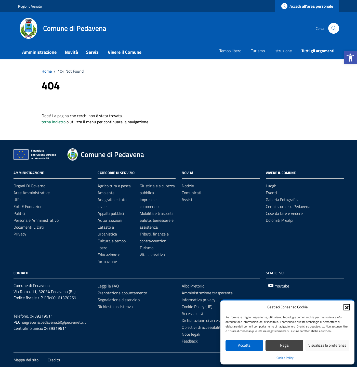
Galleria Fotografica (282, 199)
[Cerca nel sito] (333, 28)
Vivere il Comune (124, 52)
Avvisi (187, 199)
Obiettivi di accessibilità (202, 327)
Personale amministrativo (36, 220)
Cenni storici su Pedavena (288, 206)
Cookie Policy (285, 357)
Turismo (258, 51)
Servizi (93, 52)
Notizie (188, 186)
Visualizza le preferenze (327, 345)
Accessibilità (192, 313)
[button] (350, 57)
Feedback (190, 341)
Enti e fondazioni (29, 206)
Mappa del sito (26, 360)
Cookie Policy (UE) (197, 307)
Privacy (20, 234)
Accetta (244, 345)
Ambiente (106, 193)
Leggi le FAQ (108, 286)
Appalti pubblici (111, 213)
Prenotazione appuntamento (122, 293)
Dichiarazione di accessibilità (206, 320)
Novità (71, 52)
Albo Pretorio (193, 286)
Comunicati (191, 193)
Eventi (271, 193)
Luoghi (271, 186)
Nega (284, 345)
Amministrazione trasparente (207, 293)
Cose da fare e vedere (284, 213)
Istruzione (283, 51)
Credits (54, 360)
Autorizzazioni (110, 220)
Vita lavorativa (152, 255)
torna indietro (53, 122)
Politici (19, 213)
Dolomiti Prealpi (279, 220)
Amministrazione (39, 52)
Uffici (18, 199)
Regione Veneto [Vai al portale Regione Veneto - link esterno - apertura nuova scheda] (30, 6)
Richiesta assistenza (115, 307)
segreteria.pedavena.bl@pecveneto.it (54, 322)
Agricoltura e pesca (114, 186)
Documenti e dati (29, 227)
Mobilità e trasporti (156, 213)
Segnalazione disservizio (119, 300)
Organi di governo (29, 186)
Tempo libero (230, 51)
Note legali (191, 334)
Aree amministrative (32, 193)
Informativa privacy (198, 300)
